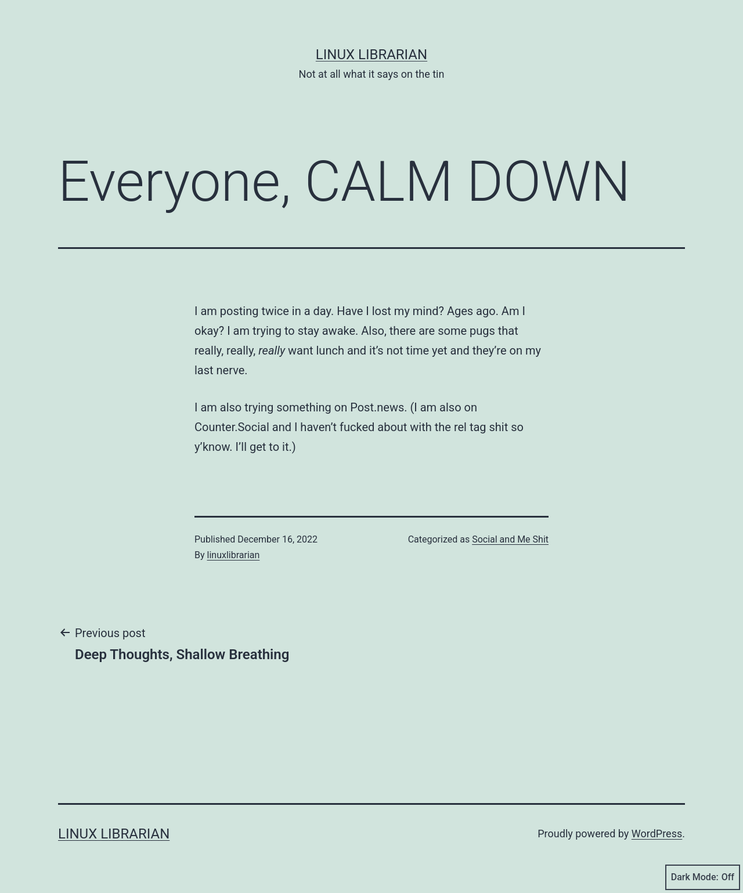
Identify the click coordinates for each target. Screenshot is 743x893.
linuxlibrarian (233, 555)
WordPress (657, 833)
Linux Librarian (371, 54)
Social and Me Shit (510, 539)
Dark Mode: (702, 877)
